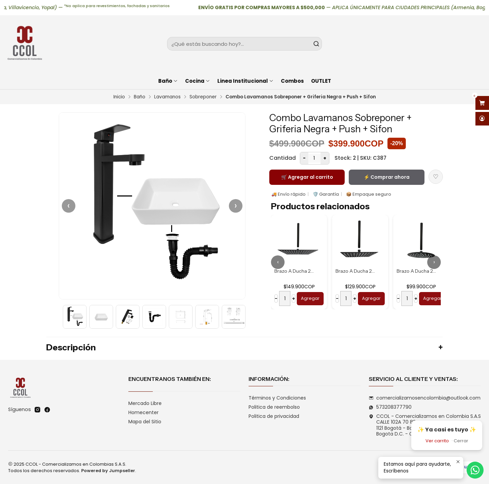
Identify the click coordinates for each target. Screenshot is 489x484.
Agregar (310, 298)
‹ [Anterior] (68, 205)
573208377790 (390, 407)
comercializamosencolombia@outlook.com (425, 397)
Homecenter (143, 412)
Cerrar (461, 441)
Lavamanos (167, 97)
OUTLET (321, 80)
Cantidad (282, 158)
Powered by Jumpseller (108, 470)
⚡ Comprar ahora (387, 177)
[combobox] (244, 44)
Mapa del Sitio (144, 421)
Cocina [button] (197, 80)
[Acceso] (482, 119)
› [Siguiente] (235, 205)
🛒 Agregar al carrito (307, 177)
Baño (139, 97)
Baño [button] (168, 80)
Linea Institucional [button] (245, 80)
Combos (292, 80)
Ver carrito (437, 441)
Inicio (119, 97)
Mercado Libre (145, 403)
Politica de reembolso (274, 407)
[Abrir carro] (482, 103)
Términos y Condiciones (277, 397)
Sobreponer (203, 97)
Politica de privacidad (274, 416)
